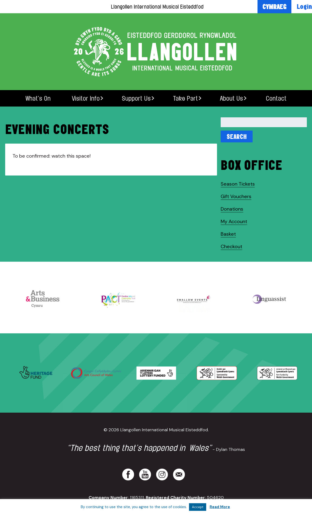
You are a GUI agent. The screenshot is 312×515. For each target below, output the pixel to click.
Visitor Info (86, 98)
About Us (231, 98)
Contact (276, 98)
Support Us (136, 98)
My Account (234, 221)
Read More (220, 506)
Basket (228, 234)
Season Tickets (238, 184)
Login (304, 6)
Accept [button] (197, 507)
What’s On (38, 98)
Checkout (231, 246)
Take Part (185, 98)
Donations (232, 209)
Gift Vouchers (236, 196)
